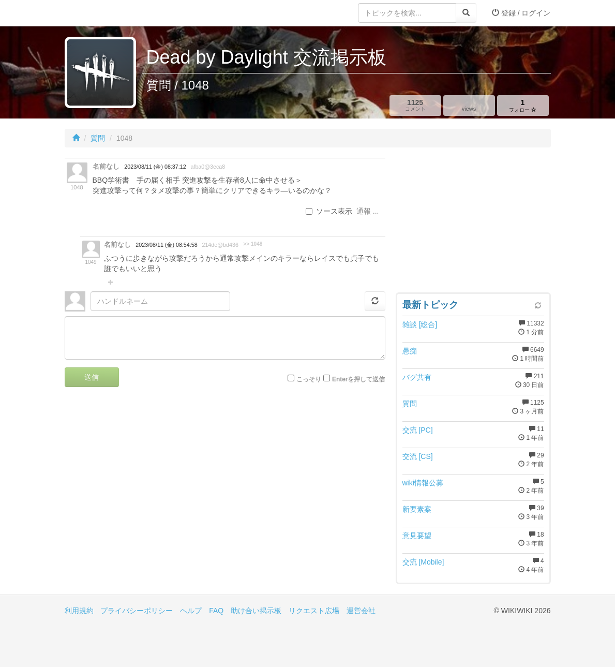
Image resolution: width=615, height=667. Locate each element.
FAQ (216, 610)
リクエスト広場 (314, 610)
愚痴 (409, 351)
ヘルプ (191, 610)
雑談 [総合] (420, 324)
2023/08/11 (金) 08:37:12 (155, 167)
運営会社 (361, 610)
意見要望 (416, 535)
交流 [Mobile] (423, 562)
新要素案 (416, 509)
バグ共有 (416, 377)
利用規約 (79, 610)
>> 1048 (252, 244)
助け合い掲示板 (256, 610)
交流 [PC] (417, 430)
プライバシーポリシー (136, 610)
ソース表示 (329, 211)
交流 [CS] (417, 456)
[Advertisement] (473, 222)
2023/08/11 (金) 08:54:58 (166, 245)
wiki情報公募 (422, 483)
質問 (98, 138)
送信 (91, 377)
